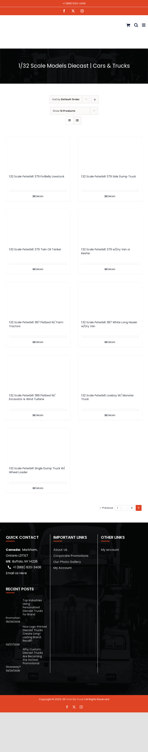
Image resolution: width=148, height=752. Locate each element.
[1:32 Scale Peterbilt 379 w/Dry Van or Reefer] (110, 226)
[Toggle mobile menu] (144, 25)
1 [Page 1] (117, 508)
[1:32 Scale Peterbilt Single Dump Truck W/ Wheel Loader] (38, 445)
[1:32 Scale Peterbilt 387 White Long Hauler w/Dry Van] (110, 299)
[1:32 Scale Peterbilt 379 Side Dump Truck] (110, 153)
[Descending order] (95, 99)
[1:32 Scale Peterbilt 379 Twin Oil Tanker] (38, 226)
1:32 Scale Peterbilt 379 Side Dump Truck (108, 176)
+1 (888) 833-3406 (74, 3)
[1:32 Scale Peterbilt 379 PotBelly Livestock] (38, 153)
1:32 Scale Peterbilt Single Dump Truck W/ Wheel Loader (37, 470)
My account (110, 549)
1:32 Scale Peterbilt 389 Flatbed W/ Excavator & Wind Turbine (32, 397)
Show (64, 110)
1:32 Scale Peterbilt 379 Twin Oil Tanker (35, 249)
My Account (62, 568)
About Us (60, 549)
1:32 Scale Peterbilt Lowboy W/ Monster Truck (107, 397)
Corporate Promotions (70, 556)
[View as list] (77, 120)
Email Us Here (16, 573)
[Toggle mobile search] (136, 25)
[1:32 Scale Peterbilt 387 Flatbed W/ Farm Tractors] (38, 299)
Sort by (66, 99)
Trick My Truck (74, 699)
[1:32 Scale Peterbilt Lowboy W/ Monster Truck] (110, 372)
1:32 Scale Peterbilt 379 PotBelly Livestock (36, 176)
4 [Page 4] (132, 508)
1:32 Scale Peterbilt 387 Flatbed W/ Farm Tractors (36, 324)
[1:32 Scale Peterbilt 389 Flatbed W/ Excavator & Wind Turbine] (38, 372)
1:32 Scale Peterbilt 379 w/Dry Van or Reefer (105, 251)
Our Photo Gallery (67, 562)
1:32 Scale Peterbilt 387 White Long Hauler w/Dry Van (109, 324)
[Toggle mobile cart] (128, 25)
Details (39, 196)
